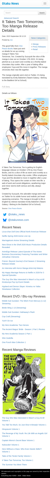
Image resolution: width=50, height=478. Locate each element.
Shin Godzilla (7, 338)
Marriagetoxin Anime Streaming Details (18, 240)
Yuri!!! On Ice (7, 321)
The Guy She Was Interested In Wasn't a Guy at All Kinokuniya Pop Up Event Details (23, 280)
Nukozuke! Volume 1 (10, 445)
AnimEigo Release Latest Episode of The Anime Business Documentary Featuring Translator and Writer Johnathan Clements (24, 254)
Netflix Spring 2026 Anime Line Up (16, 236)
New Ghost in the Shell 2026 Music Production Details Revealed (24, 246)
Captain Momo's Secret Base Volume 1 (18, 440)
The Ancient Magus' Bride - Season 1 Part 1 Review (23, 329)
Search (42, 13)
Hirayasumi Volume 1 (11, 429)
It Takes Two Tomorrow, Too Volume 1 (17, 460)
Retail (35, 49)
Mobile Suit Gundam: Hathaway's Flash (18, 312)
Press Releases (39, 47)
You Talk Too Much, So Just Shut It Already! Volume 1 (24, 425)
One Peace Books (15, 208)
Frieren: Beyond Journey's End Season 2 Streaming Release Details (23, 262)
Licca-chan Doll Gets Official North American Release (24, 232)
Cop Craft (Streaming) (11, 316)
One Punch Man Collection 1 (14, 342)
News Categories (38, 38)
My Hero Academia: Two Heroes (15, 325)
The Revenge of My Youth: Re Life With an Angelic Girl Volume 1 (24, 434)
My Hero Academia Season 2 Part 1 (17, 334)
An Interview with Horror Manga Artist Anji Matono (22, 268)
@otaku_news (16, 214)
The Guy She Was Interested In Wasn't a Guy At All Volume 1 (23, 419)
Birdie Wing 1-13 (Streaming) (14, 308)
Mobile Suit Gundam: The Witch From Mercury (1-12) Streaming (24, 302)
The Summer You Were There (14, 465)
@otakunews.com (18, 219)
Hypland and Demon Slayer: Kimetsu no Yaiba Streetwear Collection (21, 287)
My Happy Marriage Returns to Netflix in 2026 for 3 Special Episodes (23, 273)
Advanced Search (11, 18)
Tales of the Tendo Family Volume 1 (16, 456)
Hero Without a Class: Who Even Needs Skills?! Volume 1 (22, 450)
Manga (36, 44)
